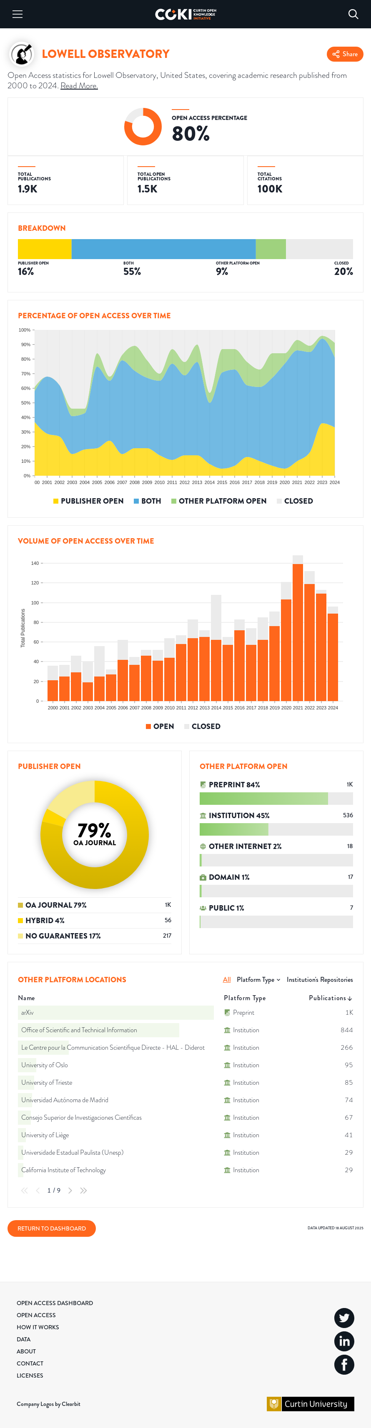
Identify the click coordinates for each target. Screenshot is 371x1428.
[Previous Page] (38, 1190)
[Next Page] (70, 1190)
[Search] (353, 14)
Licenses (30, 1375)
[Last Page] (83, 1190)
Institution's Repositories (320, 979)
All (227, 979)
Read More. (79, 85)
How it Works (38, 1327)
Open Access (36, 1315)
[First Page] (24, 1190)
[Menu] (17, 14)
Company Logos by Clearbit (48, 1404)
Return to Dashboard (52, 1228)
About (26, 1351)
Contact (30, 1363)
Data (23, 1339)
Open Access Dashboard (55, 1303)
